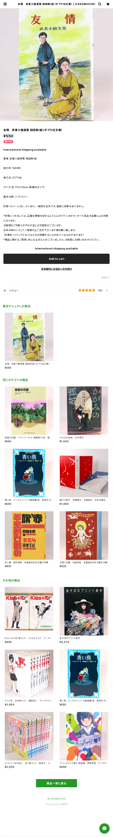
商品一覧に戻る (56, 783)
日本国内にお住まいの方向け (56, 268)
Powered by (56, 804)
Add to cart (56, 258)
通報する (105, 277)
